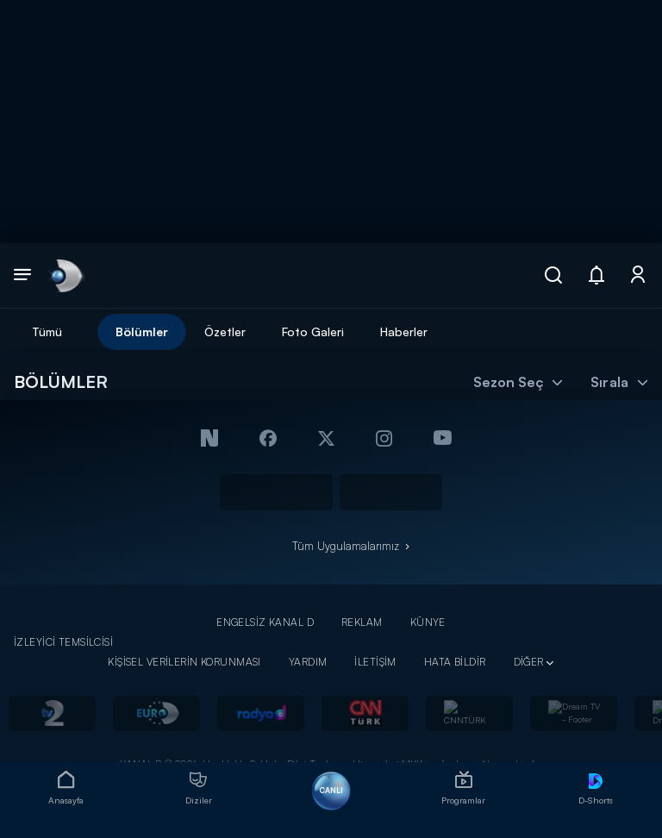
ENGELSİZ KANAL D (265, 622)
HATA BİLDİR (455, 661)
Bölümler (142, 331)
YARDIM (308, 661)
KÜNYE (428, 622)
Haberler (404, 331)
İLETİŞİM (375, 661)
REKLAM (362, 622)
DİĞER (529, 661)
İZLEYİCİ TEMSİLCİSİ (63, 641)
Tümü (47, 331)
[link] (65, 275)
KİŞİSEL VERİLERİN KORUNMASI (184, 661)
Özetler (225, 331)
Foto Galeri (313, 331)
